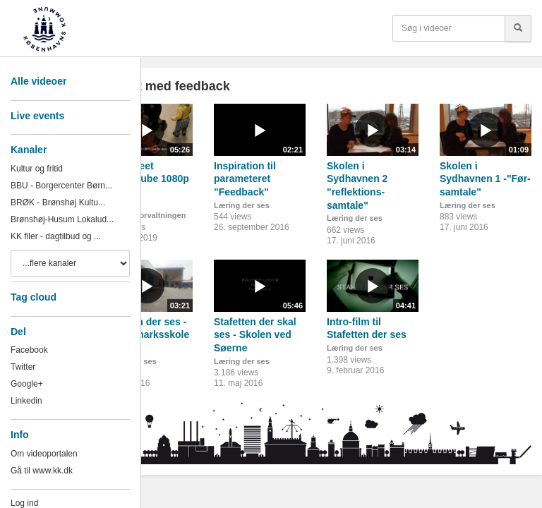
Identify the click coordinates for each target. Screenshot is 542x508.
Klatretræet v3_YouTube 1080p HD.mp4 (145, 179)
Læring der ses (242, 205)
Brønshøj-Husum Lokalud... (62, 219)
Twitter (23, 367)
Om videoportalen (44, 454)
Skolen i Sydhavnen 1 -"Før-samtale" (485, 179)
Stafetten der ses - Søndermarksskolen (145, 334)
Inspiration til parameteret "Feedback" (245, 179)
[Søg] (518, 28)
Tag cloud (33, 297)
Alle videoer (38, 81)
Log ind (24, 503)
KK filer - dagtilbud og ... (56, 236)
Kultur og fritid (37, 169)
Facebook (29, 350)
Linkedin (26, 401)
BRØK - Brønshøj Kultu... (58, 202)
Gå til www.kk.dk (42, 471)
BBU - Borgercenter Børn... (61, 185)
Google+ (27, 384)
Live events (37, 115)
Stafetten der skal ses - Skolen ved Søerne (255, 334)
